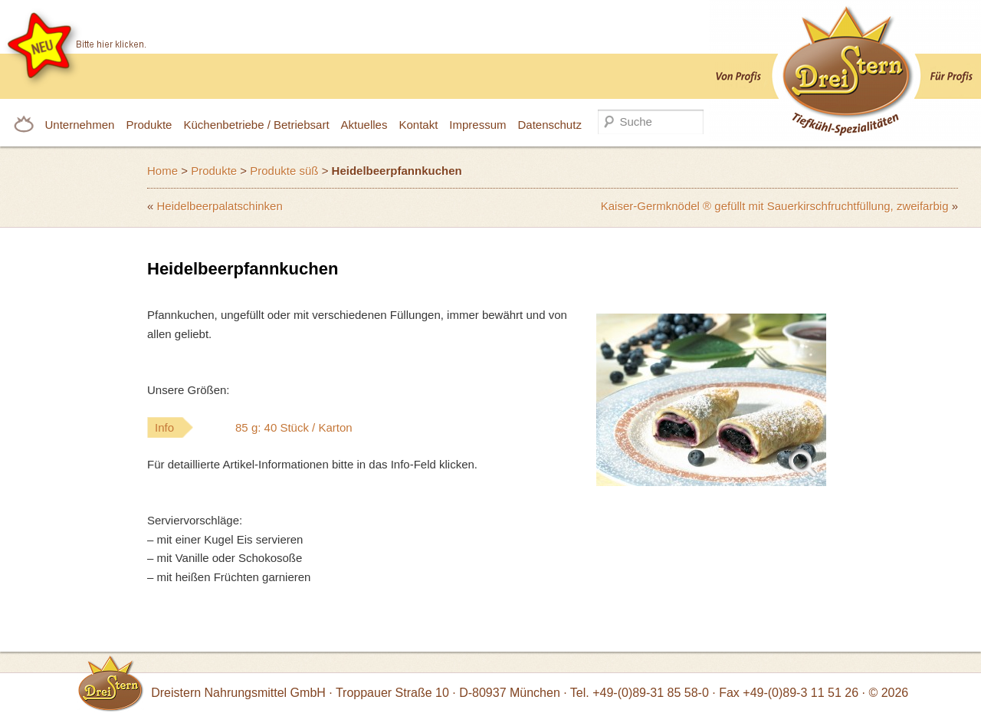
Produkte (149, 124)
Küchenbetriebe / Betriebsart (256, 124)
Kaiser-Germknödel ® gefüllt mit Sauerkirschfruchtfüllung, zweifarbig (775, 205)
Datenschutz (550, 124)
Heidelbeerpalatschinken (220, 205)
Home (162, 170)
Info (284, 427)
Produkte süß (284, 170)
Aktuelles (364, 124)
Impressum (477, 124)
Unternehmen (80, 124)
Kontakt (418, 124)
